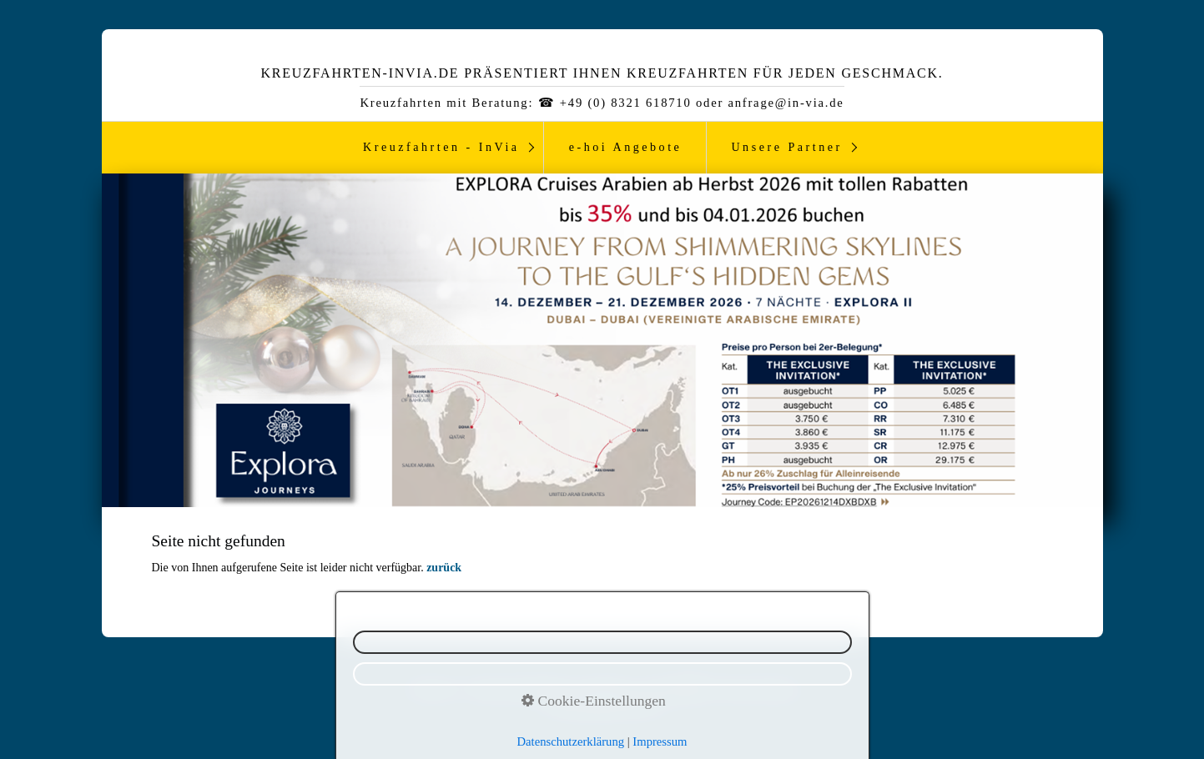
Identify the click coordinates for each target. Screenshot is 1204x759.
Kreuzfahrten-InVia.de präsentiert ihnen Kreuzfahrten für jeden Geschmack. (601, 73)
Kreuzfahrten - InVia (441, 146)
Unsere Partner (786, 146)
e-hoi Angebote (626, 146)
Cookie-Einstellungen (593, 700)
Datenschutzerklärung (571, 741)
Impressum (659, 741)
